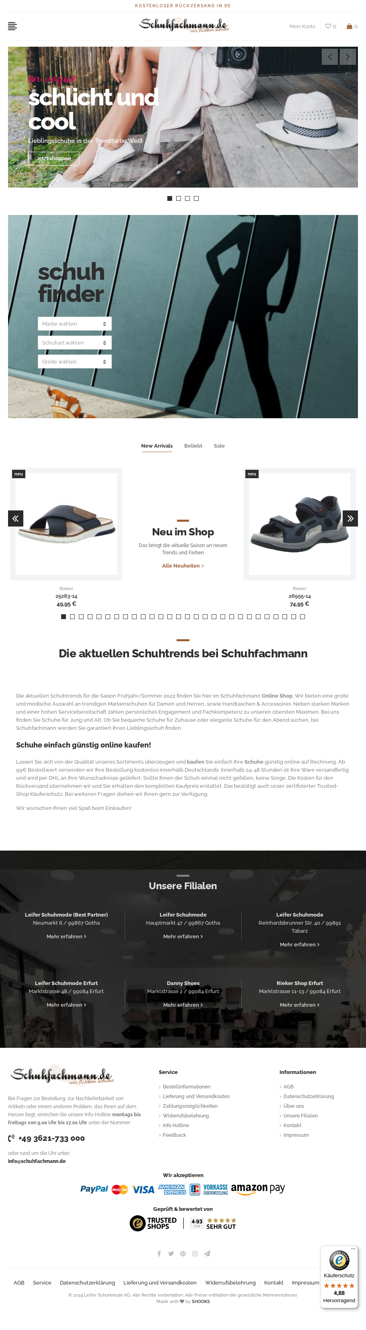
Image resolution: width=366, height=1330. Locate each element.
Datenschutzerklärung (309, 1096)
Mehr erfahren (64, 936)
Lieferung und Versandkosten (196, 1096)
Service (42, 1283)
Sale (219, 446)
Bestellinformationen (186, 1087)
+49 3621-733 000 (46, 1138)
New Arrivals (157, 446)
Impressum (296, 1135)
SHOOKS (201, 1301)
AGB (289, 1087)
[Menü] (353, 1251)
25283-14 (66, 596)
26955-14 (300, 596)
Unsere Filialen (301, 1116)
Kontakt (292, 1125)
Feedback (174, 1135)
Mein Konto (302, 26)
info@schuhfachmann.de (37, 1161)
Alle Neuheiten (181, 566)
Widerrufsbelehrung (186, 1116)
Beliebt (193, 446)
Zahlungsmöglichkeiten (190, 1106)
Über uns (294, 1106)
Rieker (66, 589)
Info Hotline (176, 1125)
